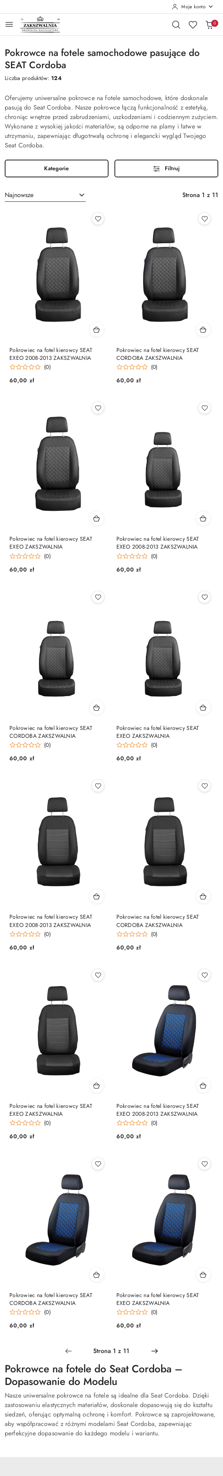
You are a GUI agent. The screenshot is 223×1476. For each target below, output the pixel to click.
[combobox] (45, 195)
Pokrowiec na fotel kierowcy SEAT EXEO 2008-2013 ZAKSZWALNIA (50, 354)
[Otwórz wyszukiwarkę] (176, 24)
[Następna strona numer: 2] (154, 1351)
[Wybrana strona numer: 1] (111, 1351)
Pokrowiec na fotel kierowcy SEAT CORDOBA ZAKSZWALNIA (157, 354)
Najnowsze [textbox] (19, 194)
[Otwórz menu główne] (9, 24)
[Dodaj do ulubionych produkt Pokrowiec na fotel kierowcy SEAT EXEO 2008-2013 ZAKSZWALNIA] (98, 219)
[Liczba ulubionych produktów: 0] (192, 24)
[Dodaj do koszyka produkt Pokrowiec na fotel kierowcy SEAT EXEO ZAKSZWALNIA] (97, 518)
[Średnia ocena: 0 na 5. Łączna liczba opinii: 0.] (30, 367)
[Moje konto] (193, 6)
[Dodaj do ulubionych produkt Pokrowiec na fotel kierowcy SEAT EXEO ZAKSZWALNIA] (98, 408)
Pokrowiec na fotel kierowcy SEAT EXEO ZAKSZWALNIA (50, 543)
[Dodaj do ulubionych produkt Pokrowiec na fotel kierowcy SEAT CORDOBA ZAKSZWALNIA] (204, 219)
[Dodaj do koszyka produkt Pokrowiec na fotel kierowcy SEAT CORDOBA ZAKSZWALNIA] (203, 329)
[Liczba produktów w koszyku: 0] (209, 24)
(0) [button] (47, 367)
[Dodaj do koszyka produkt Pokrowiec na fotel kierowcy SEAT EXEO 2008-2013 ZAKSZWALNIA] (97, 329)
